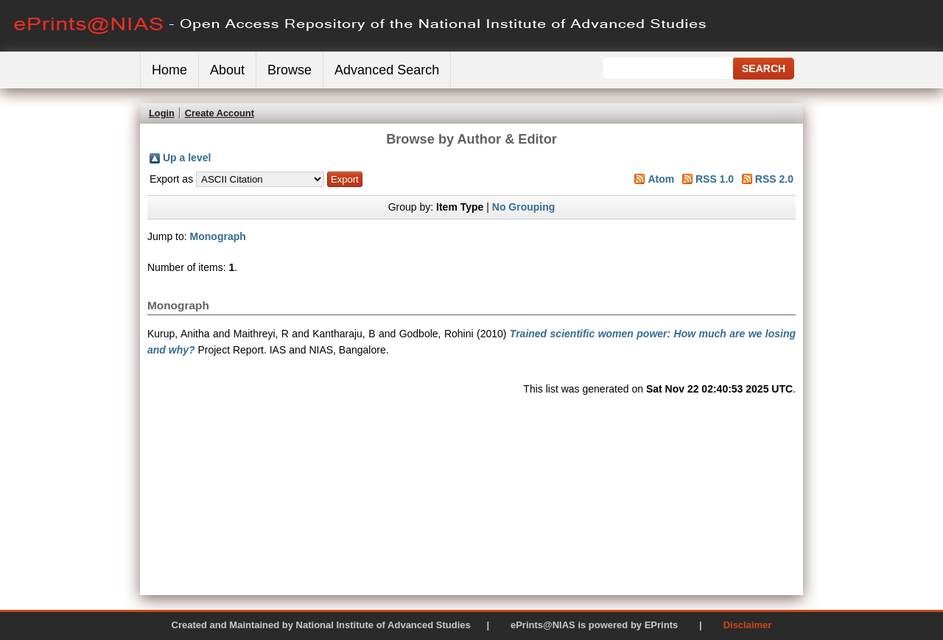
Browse (289, 70)
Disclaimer (747, 624)
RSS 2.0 (774, 179)
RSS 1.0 (714, 179)
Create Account (219, 113)
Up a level (187, 157)
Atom (661, 179)
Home (169, 70)
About (227, 70)
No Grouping (523, 207)
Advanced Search (386, 70)
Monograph (218, 236)
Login (162, 113)
